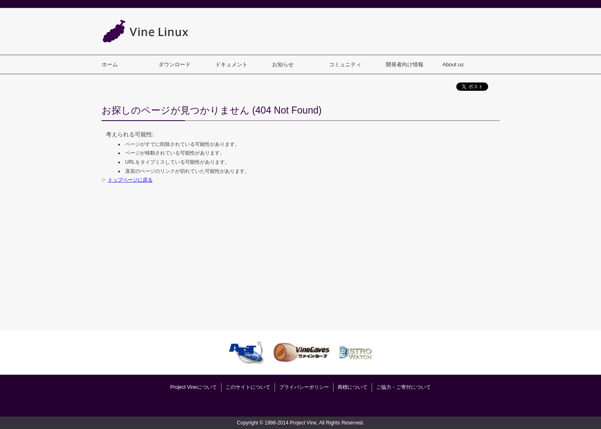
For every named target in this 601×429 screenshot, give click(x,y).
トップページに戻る (130, 180)
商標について (352, 387)
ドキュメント (231, 64)
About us (453, 64)
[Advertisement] (349, 31)
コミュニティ (345, 64)
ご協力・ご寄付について (403, 387)
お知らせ (283, 64)
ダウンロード (174, 64)
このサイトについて (248, 387)
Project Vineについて (193, 387)
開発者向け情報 (404, 64)
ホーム (110, 64)
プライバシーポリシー (304, 387)
